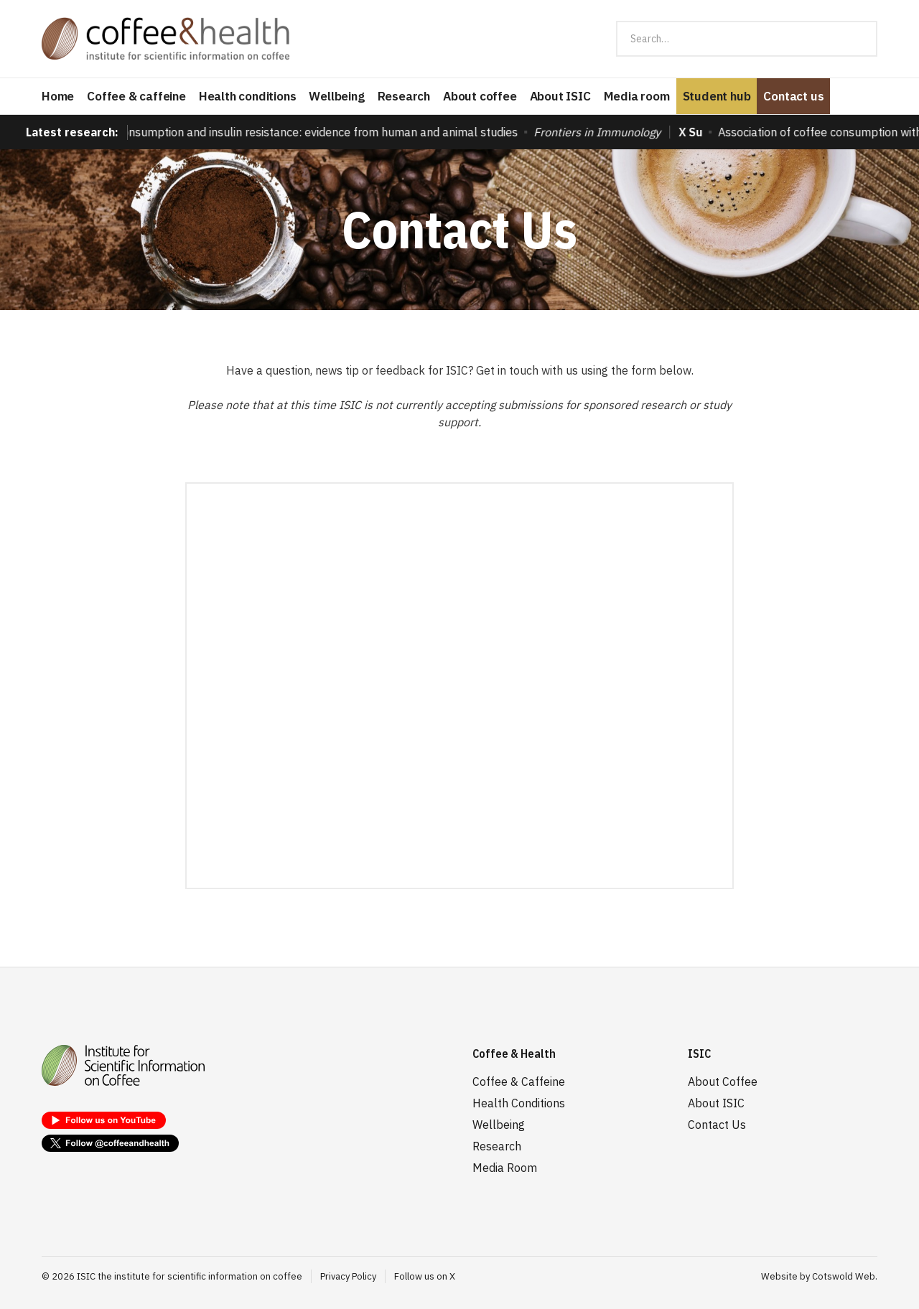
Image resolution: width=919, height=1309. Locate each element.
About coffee (480, 96)
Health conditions (248, 96)
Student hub (717, 96)
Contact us (793, 96)
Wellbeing (336, 96)
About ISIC (560, 96)
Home (58, 96)
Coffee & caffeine (136, 96)
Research (404, 96)
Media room (637, 96)
